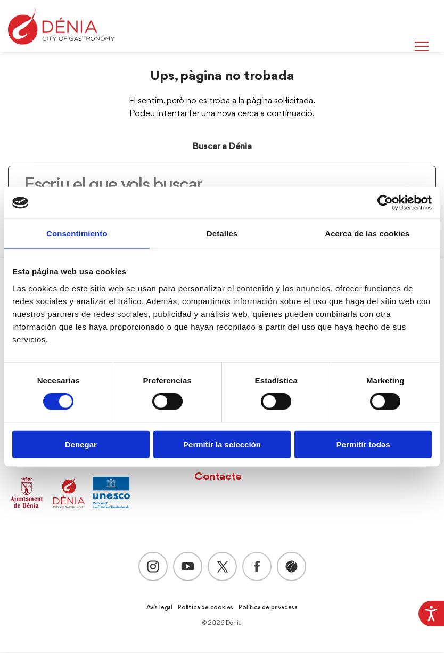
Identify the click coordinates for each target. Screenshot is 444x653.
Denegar (81, 443)
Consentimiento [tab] (77, 233)
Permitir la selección (222, 443)
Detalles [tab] (222, 233)
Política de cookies (205, 609)
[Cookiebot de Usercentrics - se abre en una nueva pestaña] (385, 203)
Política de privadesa (268, 609)
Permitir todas (363, 443)
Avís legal (159, 609)
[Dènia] (61, 26)
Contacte (218, 478)
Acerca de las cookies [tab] (367, 233)
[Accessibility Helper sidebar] (431, 613)
